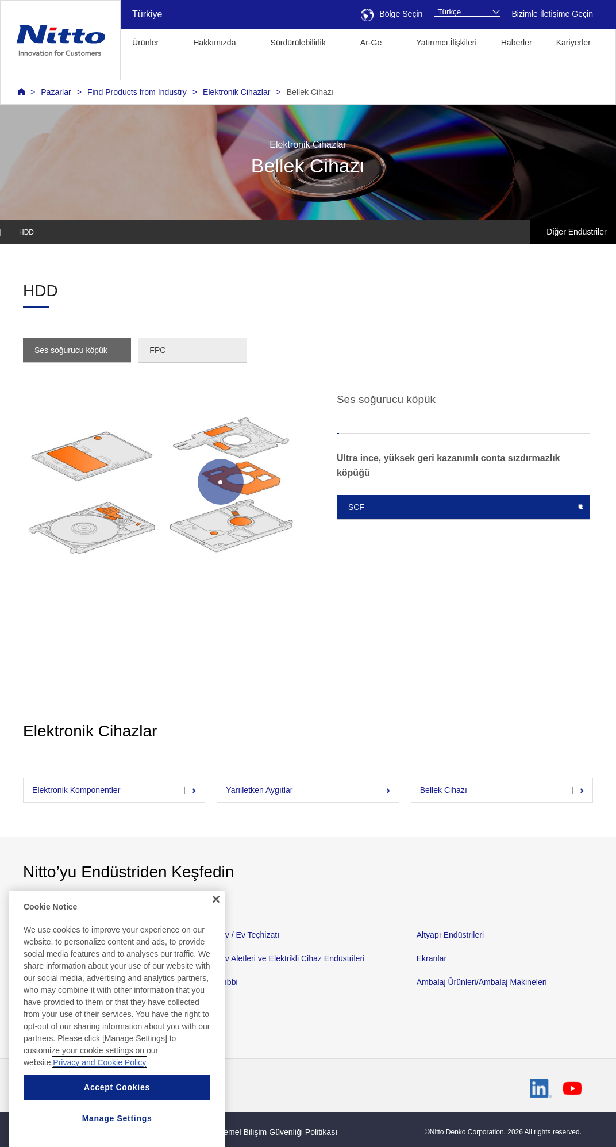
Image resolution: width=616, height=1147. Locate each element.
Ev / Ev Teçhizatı (249, 934)
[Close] (216, 987)
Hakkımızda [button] (214, 42)
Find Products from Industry (137, 92)
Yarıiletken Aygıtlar (259, 790)
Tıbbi (228, 982)
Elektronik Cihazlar (236, 92)
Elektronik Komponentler (76, 790)
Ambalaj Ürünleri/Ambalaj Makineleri (482, 982)
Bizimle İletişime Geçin (552, 13)
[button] (138, 68)
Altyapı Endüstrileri (450, 934)
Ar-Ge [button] (371, 42)
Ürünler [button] (145, 42)
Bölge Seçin (391, 13)
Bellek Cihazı (310, 92)
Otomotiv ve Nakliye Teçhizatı (76, 934)
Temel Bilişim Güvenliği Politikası (278, 1132)
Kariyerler (573, 42)
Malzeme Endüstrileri (60, 958)
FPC (157, 350)
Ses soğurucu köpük (70, 350)
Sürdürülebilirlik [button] (298, 42)
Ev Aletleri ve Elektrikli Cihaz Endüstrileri (292, 958)
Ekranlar (431, 958)
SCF (356, 507)
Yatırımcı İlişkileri (446, 42)
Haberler (516, 42)
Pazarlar (56, 92)
